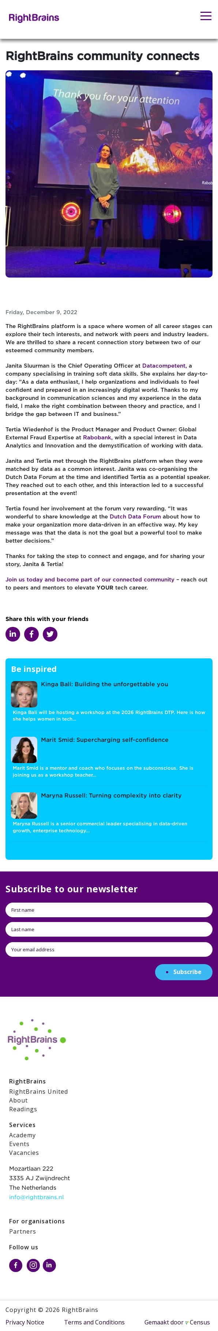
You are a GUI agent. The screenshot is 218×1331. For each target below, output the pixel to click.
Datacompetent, (164, 366)
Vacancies (24, 1153)
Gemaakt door (177, 1322)
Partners (22, 1231)
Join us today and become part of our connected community (90, 579)
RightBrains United (38, 1092)
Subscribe (187, 972)
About (18, 1100)
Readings (23, 1109)
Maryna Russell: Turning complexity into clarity (111, 796)
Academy (22, 1135)
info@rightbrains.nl (36, 1197)
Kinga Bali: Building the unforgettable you (104, 684)
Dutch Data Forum (135, 516)
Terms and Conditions (94, 1322)
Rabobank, (98, 437)
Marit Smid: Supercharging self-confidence (105, 740)
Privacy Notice (24, 1322)
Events (19, 1144)
